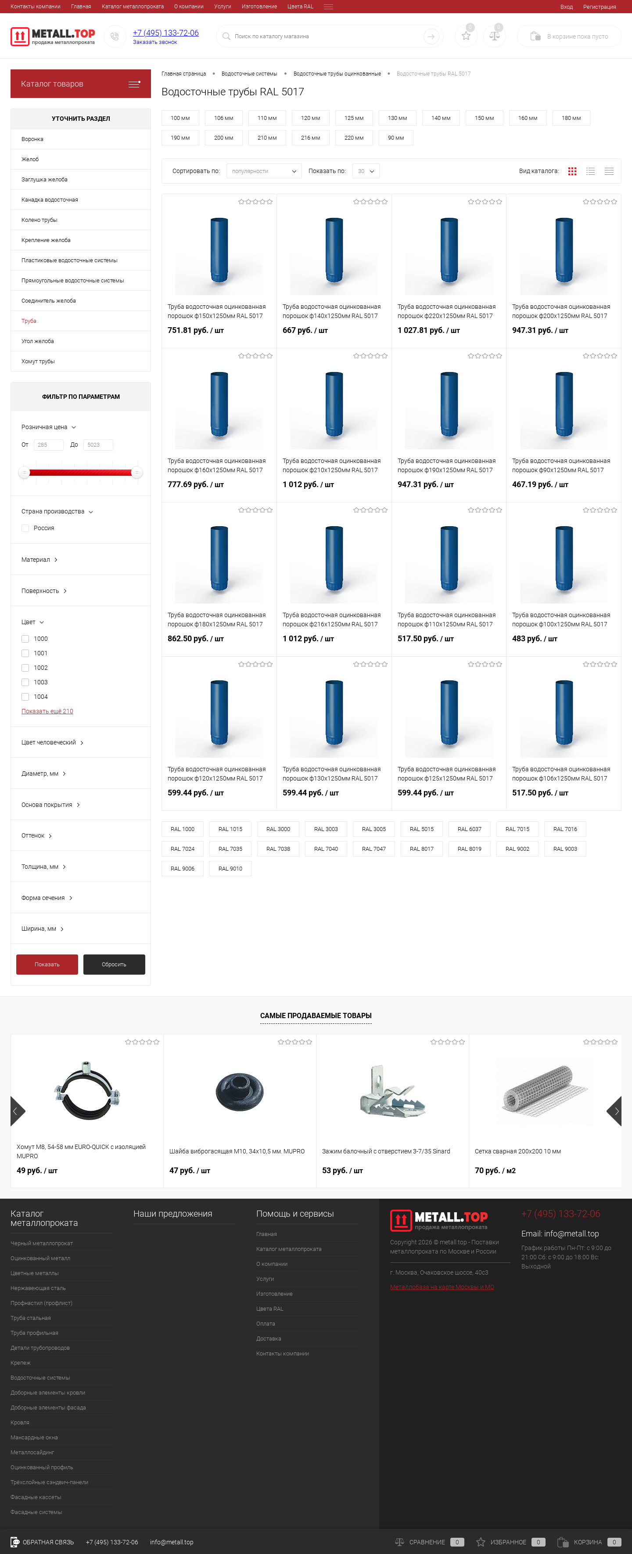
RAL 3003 (326, 829)
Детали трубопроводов (40, 1347)
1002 (41, 667)
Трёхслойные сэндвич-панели (49, 1482)
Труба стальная (31, 1318)
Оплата (272, 7)
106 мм (223, 118)
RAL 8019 (469, 849)
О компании (128, 7)
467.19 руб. (563, 490)
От (25, 444)
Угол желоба (38, 341)
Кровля (20, 1422)
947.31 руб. (563, 335)
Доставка (303, 7)
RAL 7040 (326, 849)
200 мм (223, 137)
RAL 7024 (182, 849)
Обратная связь (42, 1542)
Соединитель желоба (49, 300)
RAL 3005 (374, 829)
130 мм (397, 118)
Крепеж (21, 1362)
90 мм (396, 137)
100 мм (180, 118)
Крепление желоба (46, 240)
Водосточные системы (40, 1377)
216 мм (310, 137)
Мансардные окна (34, 1437)
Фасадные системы (36, 1512)
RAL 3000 (278, 829)
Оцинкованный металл (40, 1258)
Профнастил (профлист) (41, 1303)
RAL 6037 (469, 829)
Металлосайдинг (32, 1452)
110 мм (267, 118)
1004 (41, 696)
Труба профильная (34, 1333)
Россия (44, 527)
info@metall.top (571, 1233)
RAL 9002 (517, 849)
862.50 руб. (219, 644)
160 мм (528, 118)
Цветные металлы (35, 1273)
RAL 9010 (230, 868)
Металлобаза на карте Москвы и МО (442, 1286)
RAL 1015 (230, 829)
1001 (41, 653)
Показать (47, 964)
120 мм (310, 118)
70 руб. (495, 1170)
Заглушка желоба (45, 179)
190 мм (180, 137)
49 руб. (37, 1170)
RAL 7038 (278, 849)
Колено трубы (39, 220)
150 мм (484, 118)
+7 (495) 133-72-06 (166, 32)
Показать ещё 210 (47, 711)
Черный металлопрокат (42, 1243)
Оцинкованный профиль (42, 1467)
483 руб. (563, 644)
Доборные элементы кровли (48, 1392)
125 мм (354, 118)
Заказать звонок (155, 42)
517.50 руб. (449, 644)
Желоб (30, 159)
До (74, 444)
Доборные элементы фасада (48, 1407)
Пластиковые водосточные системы (70, 260)
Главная (21, 7)
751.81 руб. (219, 335)
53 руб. (342, 1170)
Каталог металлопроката (72, 7)
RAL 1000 (182, 829)
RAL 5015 (422, 829)
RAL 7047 (374, 849)
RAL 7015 (517, 829)
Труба (29, 321)
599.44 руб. (219, 798)
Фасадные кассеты (36, 1497)
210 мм (267, 137)
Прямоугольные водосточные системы (73, 280)
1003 (41, 682)
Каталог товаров (80, 83)
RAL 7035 (230, 849)
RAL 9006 (182, 868)
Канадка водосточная (50, 199)
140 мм (441, 118)
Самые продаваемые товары (316, 1016)
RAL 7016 (565, 829)
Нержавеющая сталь (38, 1288)
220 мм (354, 137)
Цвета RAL (240, 7)
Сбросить (114, 964)
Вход (566, 7)
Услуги (162, 7)
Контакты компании (282, 1353)
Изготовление (198, 7)
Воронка (32, 139)
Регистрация (599, 7)
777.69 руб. (219, 490)
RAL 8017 (422, 849)
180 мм (571, 118)
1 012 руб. (334, 490)
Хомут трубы (38, 361)
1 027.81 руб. (449, 335)
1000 (41, 638)
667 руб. (334, 335)
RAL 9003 (565, 849)
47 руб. (189, 1170)
